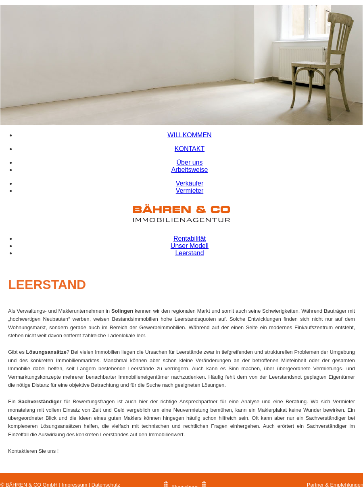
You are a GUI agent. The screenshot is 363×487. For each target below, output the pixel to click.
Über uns (190, 162)
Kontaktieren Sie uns (32, 451)
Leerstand (189, 253)
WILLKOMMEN (189, 135)
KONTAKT (189, 148)
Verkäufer (189, 183)
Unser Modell (190, 245)
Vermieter (189, 190)
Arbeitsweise (189, 169)
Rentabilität (189, 238)
